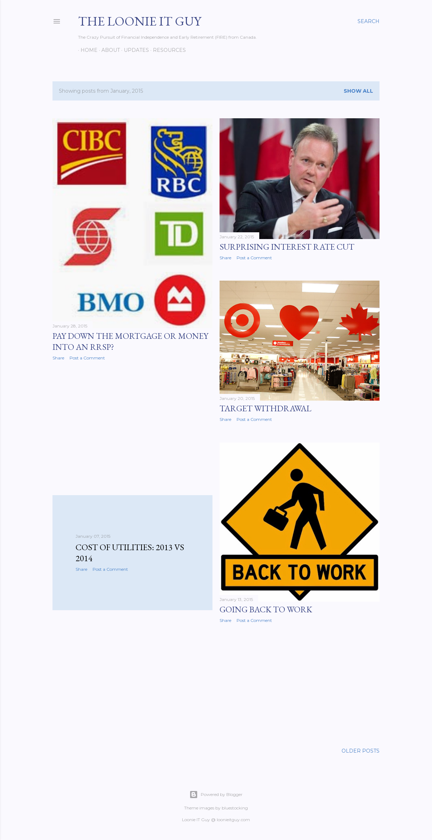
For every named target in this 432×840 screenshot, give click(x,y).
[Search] (369, 21)
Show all (358, 91)
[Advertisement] (132, 428)
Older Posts (361, 751)
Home (86, 50)
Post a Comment (87, 358)
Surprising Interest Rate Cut (287, 246)
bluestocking (235, 808)
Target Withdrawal (265, 408)
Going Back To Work (266, 609)
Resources (166, 50)
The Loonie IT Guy (139, 21)
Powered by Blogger (216, 794)
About (108, 50)
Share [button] (58, 358)
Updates (133, 50)
